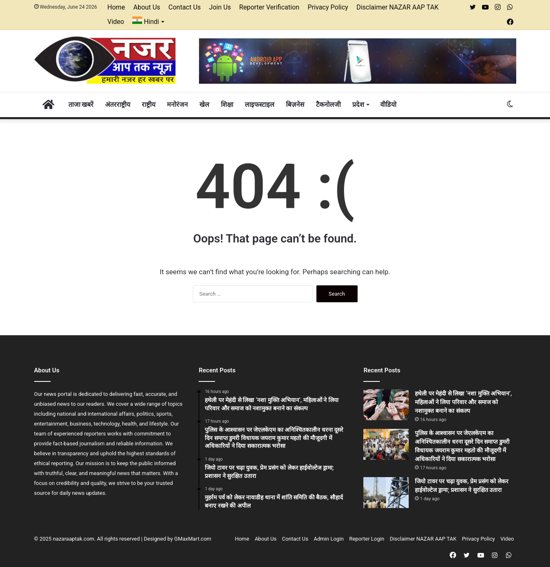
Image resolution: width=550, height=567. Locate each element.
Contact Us (185, 7)
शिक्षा (227, 104)
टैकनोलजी (328, 104)
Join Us (220, 7)
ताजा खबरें (81, 104)
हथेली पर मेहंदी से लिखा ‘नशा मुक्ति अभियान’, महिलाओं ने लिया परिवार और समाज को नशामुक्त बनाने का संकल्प (463, 402)
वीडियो (388, 104)
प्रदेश (358, 104)
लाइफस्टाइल (259, 104)
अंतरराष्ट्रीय (117, 104)
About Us (146, 7)
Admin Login (329, 539)
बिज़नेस (295, 104)
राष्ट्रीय (148, 104)
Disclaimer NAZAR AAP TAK (397, 7)
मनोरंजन (177, 104)
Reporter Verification (269, 7)
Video (116, 22)
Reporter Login (366, 539)
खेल (204, 104)
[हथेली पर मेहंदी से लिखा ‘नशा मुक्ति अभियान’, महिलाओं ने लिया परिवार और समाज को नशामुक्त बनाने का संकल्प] (386, 404)
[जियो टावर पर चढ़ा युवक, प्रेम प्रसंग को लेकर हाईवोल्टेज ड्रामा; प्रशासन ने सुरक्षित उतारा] (386, 492)
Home (116, 7)
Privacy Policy (328, 7)
